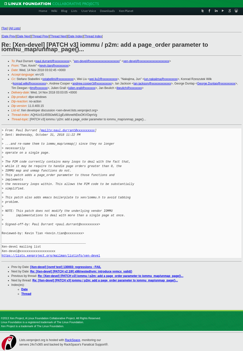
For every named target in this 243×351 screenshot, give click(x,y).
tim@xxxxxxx (39, 88)
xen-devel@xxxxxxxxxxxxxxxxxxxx (97, 61)
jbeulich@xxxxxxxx (129, 88)
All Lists (14, 28)
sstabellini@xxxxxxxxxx (58, 79)
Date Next (23, 36)
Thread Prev (40, 36)
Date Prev (8, 36)
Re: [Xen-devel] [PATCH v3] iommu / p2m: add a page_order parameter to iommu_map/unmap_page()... (110, 276)
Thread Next (58, 36)
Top (4, 28)
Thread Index (93, 36)
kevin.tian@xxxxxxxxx (54, 65)
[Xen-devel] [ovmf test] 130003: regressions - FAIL (65, 267)
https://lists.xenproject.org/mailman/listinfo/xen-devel (51, 256)
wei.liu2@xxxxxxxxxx (103, 79)
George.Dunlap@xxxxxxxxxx (216, 83)
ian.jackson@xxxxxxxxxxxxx (152, 83)
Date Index (75, 36)
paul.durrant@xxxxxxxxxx (52, 61)
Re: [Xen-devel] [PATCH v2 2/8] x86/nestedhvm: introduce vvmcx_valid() (81, 271)
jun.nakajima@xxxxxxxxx (161, 79)
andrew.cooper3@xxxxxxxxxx (92, 83)
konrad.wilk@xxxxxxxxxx (29, 83)
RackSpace (72, 340)
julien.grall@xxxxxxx (81, 88)
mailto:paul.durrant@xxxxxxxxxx (68, 130)
